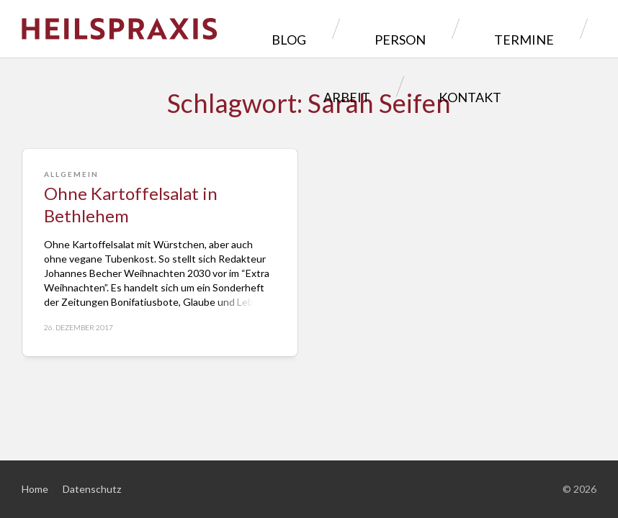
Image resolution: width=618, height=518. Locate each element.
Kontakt (407, 86)
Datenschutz (92, 489)
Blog (277, 28)
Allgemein (71, 174)
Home (35, 489)
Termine (445, 28)
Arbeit (531, 28)
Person (356, 28)
